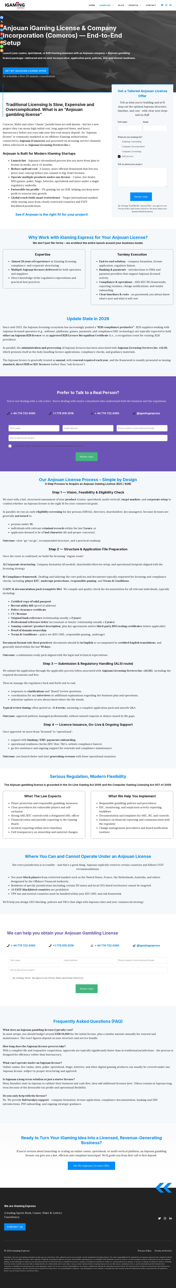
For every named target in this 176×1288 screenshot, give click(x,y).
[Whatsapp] (1, 46)
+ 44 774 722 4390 (23, 413)
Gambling (107, 5)
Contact (151, 5)
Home (92, 5)
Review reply (141, 196)
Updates (136, 5)
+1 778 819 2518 (63, 413)
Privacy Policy (145, 1250)
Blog (121, 5)
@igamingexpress (148, 413)
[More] (1, 50)
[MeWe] (1, 38)
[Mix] (1, 42)
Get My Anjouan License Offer (25, 70)
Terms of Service (163, 1250)
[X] (1, 21)
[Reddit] (1, 25)
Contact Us (15, 1227)
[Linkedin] (1, 30)
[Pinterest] (1, 34)
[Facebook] (1, 17)
